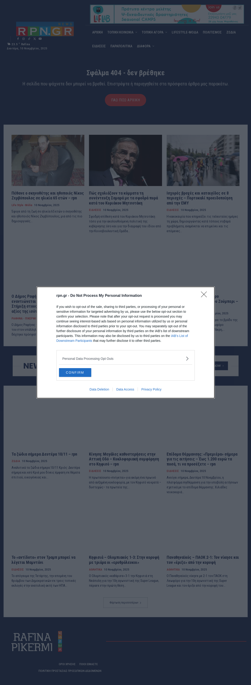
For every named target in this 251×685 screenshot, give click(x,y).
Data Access (125, 389)
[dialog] (125, 342)
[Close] (205, 295)
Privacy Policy (151, 389)
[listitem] (125, 358)
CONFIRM (81, 372)
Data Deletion (99, 389)
